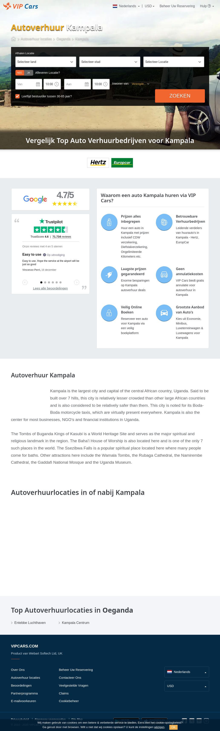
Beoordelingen (21, 685)
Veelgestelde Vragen (73, 685)
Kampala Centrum (75, 623)
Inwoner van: (120, 83)
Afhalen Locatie (24, 53)
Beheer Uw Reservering (177, 6)
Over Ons (18, 670)
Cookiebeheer (69, 701)
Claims (64, 693)
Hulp (205, 6)
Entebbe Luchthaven (30, 623)
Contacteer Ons (70, 677)
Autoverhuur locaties (25, 677)
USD (148, 6)
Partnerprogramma (24, 693)
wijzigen (159, 727)
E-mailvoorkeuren (23, 701)
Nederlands (125, 6)
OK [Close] (173, 727)
